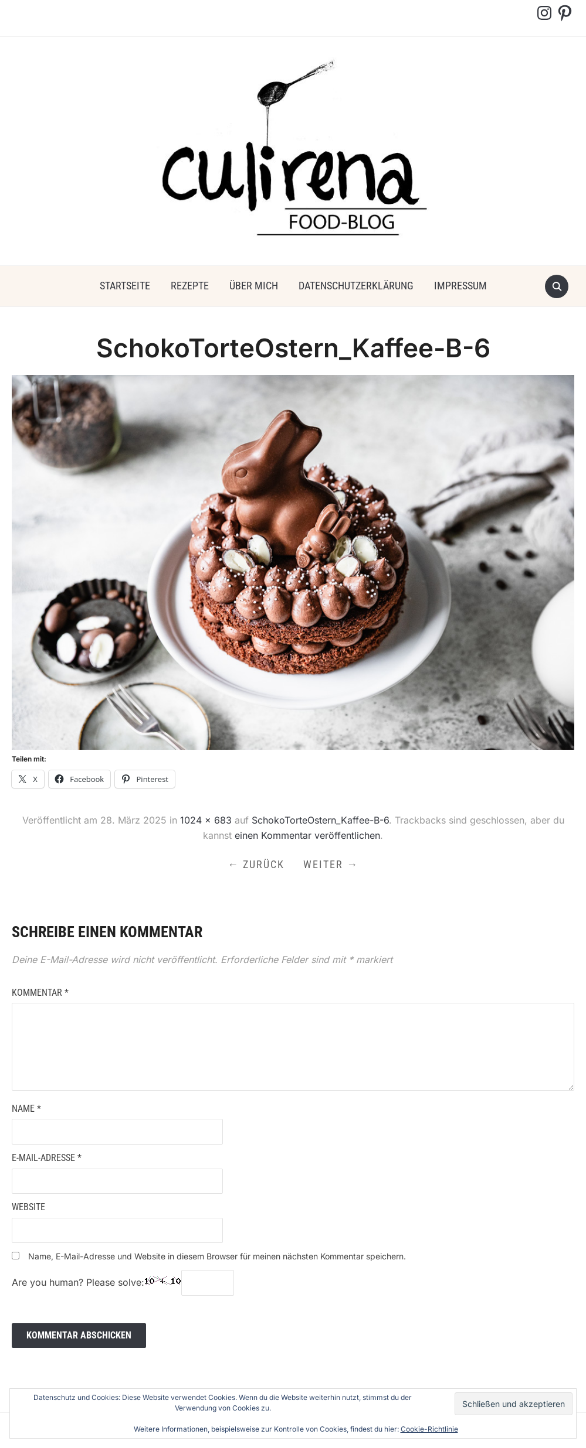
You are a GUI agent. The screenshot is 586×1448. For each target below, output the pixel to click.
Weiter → (330, 864)
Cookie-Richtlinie (429, 1429)
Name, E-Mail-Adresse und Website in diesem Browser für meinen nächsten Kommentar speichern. (217, 1256)
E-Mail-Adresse (47, 1157)
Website (28, 1207)
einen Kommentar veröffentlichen (307, 835)
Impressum (460, 285)
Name (26, 1108)
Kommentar (40, 992)
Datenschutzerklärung (356, 285)
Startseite (125, 285)
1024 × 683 (206, 820)
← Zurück (256, 864)
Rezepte (190, 285)
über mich (253, 285)
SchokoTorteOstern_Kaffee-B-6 (320, 820)
